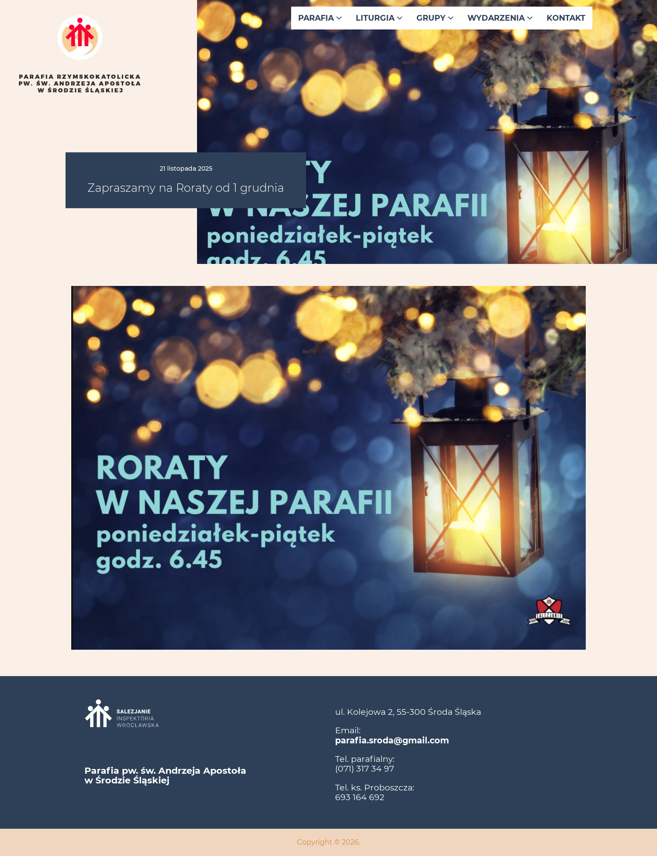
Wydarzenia (500, 17)
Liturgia (379, 17)
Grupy (434, 17)
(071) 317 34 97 (364, 768)
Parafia (320, 17)
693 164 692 (359, 797)
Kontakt (566, 17)
